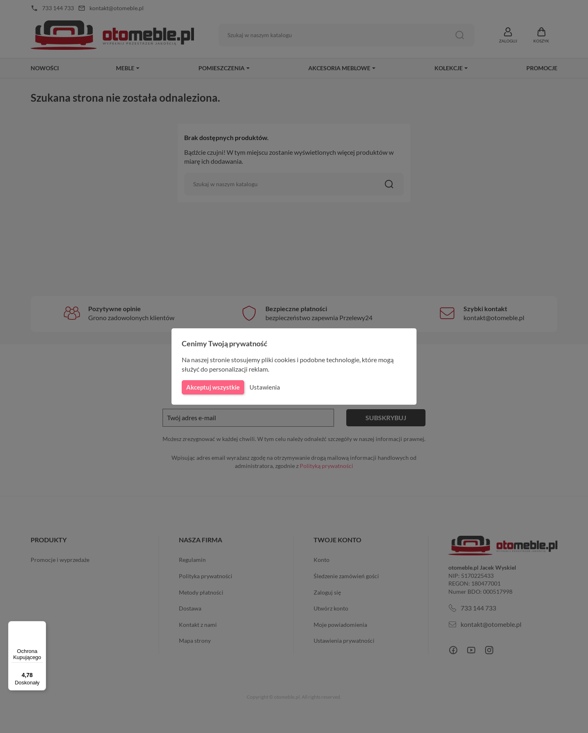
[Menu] (41, 626)
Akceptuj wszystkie (212, 387)
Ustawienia (263, 387)
